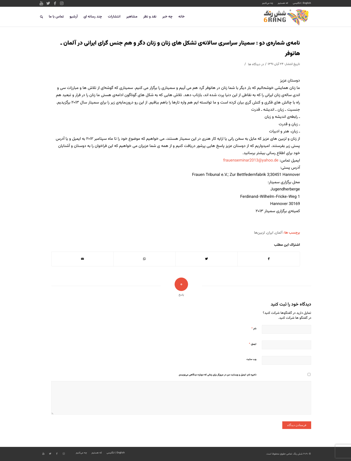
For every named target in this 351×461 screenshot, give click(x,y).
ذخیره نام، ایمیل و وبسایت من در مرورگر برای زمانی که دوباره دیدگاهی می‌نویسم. (217, 375)
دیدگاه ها (254, 64)
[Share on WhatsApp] (144, 259)
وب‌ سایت (251, 359)
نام (253, 328)
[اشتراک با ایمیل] (82, 259)
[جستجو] (41, 17)
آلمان (279, 233)
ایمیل (252, 344)
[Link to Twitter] (48, 3)
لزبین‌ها (259, 233)
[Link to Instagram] (61, 3)
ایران (270, 233)
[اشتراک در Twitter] (207, 259)
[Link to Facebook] (54, 3)
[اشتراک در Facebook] (269, 259)
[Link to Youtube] (41, 3)
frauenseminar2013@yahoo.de (250, 160)
